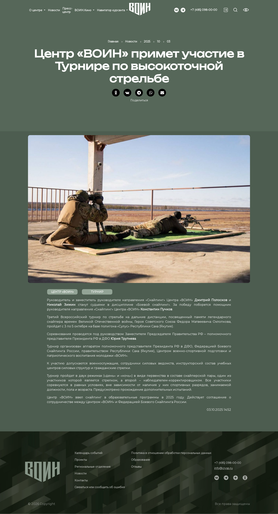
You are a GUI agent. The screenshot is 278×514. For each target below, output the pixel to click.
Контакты (81, 480)
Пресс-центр (67, 10)
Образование (140, 459)
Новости (54, 10)
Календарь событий (88, 453)
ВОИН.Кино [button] (83, 10)
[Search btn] (235, 9)
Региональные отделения (92, 466)
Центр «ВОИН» (62, 292)
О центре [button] (36, 10)
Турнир (97, 292)
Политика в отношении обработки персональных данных (171, 453)
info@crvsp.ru (223, 468)
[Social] (176, 9)
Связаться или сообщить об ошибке (100, 487)
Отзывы (136, 466)
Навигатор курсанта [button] (111, 10)
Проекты (81, 459)
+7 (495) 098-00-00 (203, 10)
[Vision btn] (246, 10)
